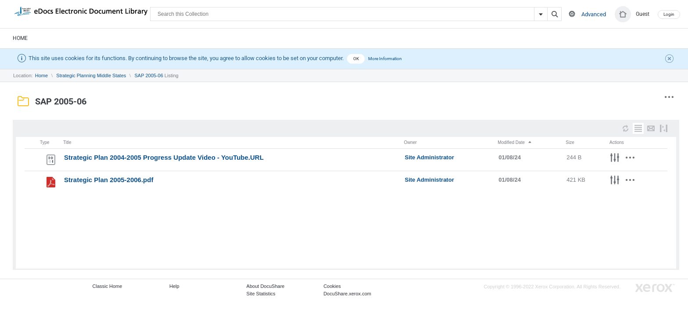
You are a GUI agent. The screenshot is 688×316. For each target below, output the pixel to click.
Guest (642, 14)
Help (174, 286)
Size (570, 142)
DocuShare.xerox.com (347, 293)
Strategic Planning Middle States (91, 75)
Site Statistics (261, 293)
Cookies (332, 286)
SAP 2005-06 (149, 75)
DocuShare (80, 14)
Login (668, 14)
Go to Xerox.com (655, 288)
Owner (410, 142)
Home (20, 38)
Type (45, 142)
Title (67, 142)
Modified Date (515, 142)
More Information (385, 58)
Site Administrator (429, 157)
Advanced (593, 14)
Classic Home (107, 286)
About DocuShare (266, 286)
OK (356, 58)
